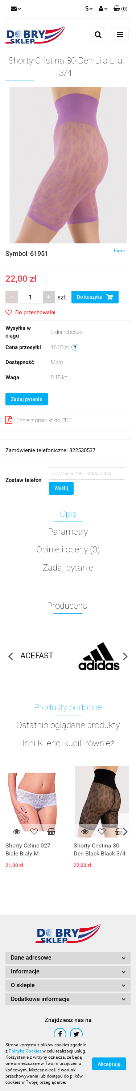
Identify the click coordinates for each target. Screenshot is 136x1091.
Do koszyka (95, 297)
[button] (121, 9)
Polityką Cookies (25, 1051)
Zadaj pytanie (26, 399)
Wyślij (61, 488)
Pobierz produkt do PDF (38, 420)
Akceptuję (109, 1064)
